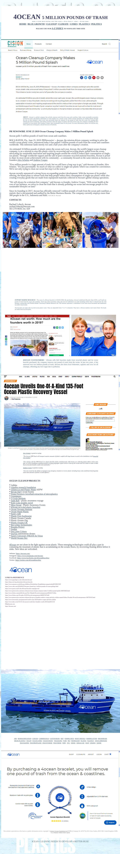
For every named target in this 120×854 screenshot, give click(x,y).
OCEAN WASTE (48, 741)
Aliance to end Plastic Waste (23, 489)
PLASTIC (83, 741)
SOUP (87, 743)
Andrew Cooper (40, 160)
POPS (64, 743)
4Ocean (12, 544)
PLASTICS (84, 24)
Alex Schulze (23, 160)
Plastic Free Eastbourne (21, 516)
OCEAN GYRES (37, 741)
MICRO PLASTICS (19, 741)
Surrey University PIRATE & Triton (27, 536)
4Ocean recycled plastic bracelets (25, 507)
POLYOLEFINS (24, 743)
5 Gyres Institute (18, 498)
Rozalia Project (17, 527)
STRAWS (92, 743)
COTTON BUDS (55, 738)
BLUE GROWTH (36, 24)
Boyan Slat (16, 492)
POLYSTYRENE (47, 743)
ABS (15, 738)
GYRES (74, 24)
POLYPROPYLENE (36, 743)
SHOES (73, 743)
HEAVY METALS (80, 738)
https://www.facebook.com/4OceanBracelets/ (33, 558)
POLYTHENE (57, 743)
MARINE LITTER (91, 738)
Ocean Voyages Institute (21, 509)
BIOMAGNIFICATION (24, 738)
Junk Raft (15, 500)
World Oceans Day (19, 538)
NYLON (28, 741)
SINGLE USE (80, 743)
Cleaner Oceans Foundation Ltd (58, 831)
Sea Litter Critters (19, 531)
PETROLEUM (75, 741)
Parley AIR (16, 514)
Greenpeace (16, 496)
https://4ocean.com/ (23, 553)
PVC (68, 743)
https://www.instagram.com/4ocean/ (30, 556)
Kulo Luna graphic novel (22, 503)
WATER (99, 743)
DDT (62, 738)
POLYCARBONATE (101, 741)
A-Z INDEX (57, 28)
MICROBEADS (102, 738)
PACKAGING (58, 741)
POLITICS (96, 24)
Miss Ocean (16, 505)
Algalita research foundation (23, 487)
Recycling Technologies (21, 525)
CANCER (35, 738)
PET (69, 741)
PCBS (65, 741)
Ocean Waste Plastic (20, 511)
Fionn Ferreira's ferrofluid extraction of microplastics (34, 494)
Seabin (14, 529)
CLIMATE (63, 24)
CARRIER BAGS (44, 738)
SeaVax (14, 533)
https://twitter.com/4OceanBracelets (28, 560)
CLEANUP (51, 24)
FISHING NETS (69, 738)
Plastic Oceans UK (19, 522)
